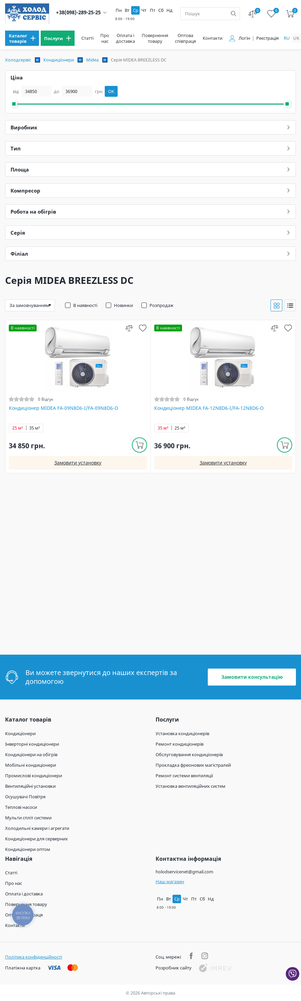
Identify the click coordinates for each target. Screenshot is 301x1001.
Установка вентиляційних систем (190, 786)
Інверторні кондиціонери (32, 744)
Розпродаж (161, 305)
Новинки (123, 305)
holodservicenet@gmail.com (184, 872)
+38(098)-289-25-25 (78, 12)
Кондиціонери (58, 59)
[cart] (290, 14)
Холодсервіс (18, 59)
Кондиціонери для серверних (36, 839)
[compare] (129, 328)
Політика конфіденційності (33, 957)
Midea (92, 59)
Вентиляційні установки (30, 786)
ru (287, 38)
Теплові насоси (21, 807)
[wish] (143, 328)
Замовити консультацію (252, 677)
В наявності (85, 305)
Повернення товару (155, 38)
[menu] (22, 38)
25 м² (17, 428)
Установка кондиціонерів (182, 733)
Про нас (104, 38)
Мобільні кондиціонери (30, 765)
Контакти (212, 38)
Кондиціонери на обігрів (31, 754)
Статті (87, 38)
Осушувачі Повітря (25, 797)
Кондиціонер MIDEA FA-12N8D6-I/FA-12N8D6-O (209, 408)
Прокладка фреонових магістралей (193, 765)
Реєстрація (267, 38)
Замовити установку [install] (77, 462)
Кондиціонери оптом (27, 849)
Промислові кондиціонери (33, 775)
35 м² (34, 428)
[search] (233, 13)
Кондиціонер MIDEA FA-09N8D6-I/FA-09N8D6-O (63, 408)
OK (111, 91)
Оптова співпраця (185, 38)
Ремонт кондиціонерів (179, 744)
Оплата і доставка (125, 38)
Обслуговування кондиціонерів (189, 754)
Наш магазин (170, 881)
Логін (244, 38)
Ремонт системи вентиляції (184, 775)
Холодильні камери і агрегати (37, 828)
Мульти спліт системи (28, 818)
